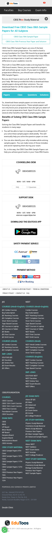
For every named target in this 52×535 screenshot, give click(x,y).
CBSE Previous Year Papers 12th (12, 479)
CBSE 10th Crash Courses (12, 406)
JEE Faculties (7, 360)
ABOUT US (6, 289)
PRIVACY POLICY (8, 293)
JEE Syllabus (30, 408)
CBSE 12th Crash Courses (12, 403)
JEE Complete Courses (10, 318)
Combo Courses (32, 310)
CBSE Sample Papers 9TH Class (11, 452)
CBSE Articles (7, 443)
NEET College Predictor (34, 455)
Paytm (26, 256)
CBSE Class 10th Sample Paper (26, 36)
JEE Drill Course (8, 337)
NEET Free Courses (33, 334)
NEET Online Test (32, 381)
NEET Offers (30, 386)
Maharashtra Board (9, 440)
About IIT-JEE (30, 399)
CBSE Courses (7, 401)
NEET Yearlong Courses (34, 315)
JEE (3, 302)
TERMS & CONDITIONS (41, 289)
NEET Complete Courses (35, 318)
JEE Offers (5, 368)
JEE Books (5, 332)
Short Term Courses (9, 321)
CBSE (4, 421)
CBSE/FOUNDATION (11, 392)
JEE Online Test (7, 363)
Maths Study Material (34, 429)
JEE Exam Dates (31, 410)
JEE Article (29, 413)
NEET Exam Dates (32, 449)
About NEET (30, 444)
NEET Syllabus (31, 447)
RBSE (4, 424)
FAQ (17, 187)
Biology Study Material (34, 468)
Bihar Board (6, 430)
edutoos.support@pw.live (26, 215)
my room (49, 3)
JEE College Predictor (33, 416)
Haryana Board (8, 435)
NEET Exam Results (33, 384)
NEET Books (30, 332)
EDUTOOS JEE (7, 357)
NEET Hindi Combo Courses (36, 344)
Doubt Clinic (7, 507)
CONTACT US (20, 293)
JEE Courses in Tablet (10, 329)
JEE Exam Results (8, 365)
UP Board (5, 427)
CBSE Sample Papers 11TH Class (12, 463)
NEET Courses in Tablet (34, 329)
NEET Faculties (31, 378)
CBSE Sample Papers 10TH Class (12, 457)
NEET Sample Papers (33, 473)
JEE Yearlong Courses (10, 315)
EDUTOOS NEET (32, 376)
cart (42, 3)
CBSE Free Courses (9, 409)
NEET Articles (31, 452)
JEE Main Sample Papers (35, 434)
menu (2, 3)
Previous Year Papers (34, 431)
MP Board (5, 432)
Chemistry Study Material (35, 426)
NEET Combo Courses (34, 360)
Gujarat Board (7, 438)
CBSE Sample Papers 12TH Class (12, 468)
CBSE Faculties (7, 414)
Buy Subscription (8, 313)
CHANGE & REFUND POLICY (21, 289)
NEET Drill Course (32, 337)
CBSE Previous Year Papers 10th (12, 473)
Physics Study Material (34, 423)
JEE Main (29, 402)
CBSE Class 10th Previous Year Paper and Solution (26, 41)
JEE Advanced (31, 405)
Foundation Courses (10, 411)
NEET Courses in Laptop (35, 326)
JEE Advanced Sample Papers (36, 437)
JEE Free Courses (8, 334)
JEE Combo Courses (9, 310)
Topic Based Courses (10, 323)
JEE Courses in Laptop (10, 326)
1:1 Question (31, 187)
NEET (28, 302)
